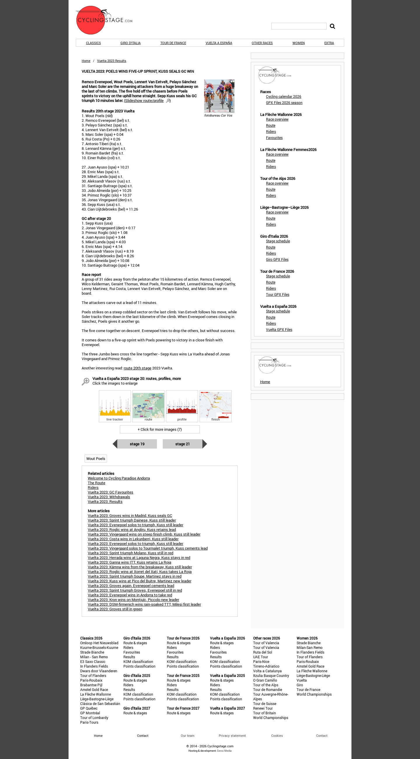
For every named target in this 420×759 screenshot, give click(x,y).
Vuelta (302, 680)
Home (86, 60)
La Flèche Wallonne (95, 694)
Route (270, 125)
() (147, 100)
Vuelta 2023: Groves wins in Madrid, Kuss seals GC (130, 515)
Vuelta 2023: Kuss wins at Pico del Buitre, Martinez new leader (139, 580)
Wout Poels (95, 458)
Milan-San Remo (310, 647)
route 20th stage (137, 368)
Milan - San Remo (94, 656)
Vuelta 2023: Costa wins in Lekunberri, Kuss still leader (133, 538)
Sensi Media (224, 751)
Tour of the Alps (265, 684)
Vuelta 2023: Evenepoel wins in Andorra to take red (130, 595)
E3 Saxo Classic (92, 661)
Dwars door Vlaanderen (98, 670)
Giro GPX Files (277, 259)
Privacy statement (232, 735)
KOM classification (138, 661)
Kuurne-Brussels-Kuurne (99, 647)
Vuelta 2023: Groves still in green (115, 609)
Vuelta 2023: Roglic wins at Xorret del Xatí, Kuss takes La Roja (140, 571)
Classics (93, 43)
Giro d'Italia (130, 43)
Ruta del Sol (262, 652)
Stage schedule (278, 241)
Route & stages (135, 642)
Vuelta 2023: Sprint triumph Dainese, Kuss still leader (132, 520)
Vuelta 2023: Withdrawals (109, 496)
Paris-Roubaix (91, 680)
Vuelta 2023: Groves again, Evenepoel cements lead (131, 585)
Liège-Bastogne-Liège (96, 699)
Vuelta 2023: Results (105, 501)
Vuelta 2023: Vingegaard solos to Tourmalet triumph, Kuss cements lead (148, 548)
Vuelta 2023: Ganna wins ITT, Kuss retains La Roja (129, 562)
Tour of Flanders (93, 675)
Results (129, 656)
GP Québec (88, 708)
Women (299, 43)
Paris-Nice (261, 661)
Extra (329, 43)
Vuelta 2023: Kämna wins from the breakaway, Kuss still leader (140, 566)
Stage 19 (137, 444)
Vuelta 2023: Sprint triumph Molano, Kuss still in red (130, 552)
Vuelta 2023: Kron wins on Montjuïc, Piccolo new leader (133, 599)
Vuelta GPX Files (279, 329)
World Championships (270, 717)
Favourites (274, 137)
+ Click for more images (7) (160, 429)
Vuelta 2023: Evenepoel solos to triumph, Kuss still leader (135, 524)
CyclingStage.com (108, 20)
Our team (188, 735)
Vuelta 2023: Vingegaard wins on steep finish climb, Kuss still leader (144, 534)
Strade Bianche (92, 652)
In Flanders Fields (94, 666)
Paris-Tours (89, 722)
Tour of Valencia (266, 642)
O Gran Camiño (265, 680)
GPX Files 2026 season (284, 102)
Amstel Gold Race (94, 689)
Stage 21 (182, 444)
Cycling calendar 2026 (283, 96)
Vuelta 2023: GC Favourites (110, 492)
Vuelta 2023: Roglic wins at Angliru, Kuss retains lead (132, 529)
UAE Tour (260, 656)
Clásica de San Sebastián (100, 703)
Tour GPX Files (277, 294)
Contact (322, 735)
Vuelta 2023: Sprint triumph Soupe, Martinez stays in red (134, 576)
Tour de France (173, 43)
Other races (262, 43)
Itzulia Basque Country (271, 675)
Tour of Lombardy (94, 717)
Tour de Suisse (264, 703)
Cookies (277, 735)
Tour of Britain (264, 713)
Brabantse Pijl (91, 684)
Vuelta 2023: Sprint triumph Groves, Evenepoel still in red (135, 590)
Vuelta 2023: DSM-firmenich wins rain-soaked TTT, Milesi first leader (144, 604)
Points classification (139, 666)
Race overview (277, 119)
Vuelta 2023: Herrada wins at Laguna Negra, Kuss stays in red (139, 557)
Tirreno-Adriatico (266, 666)
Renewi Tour (263, 708)
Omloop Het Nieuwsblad (99, 642)
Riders (271, 131)
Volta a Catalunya (267, 670)
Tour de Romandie (267, 689)
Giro (300, 684)
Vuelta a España (219, 43)
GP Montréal (90, 713)
